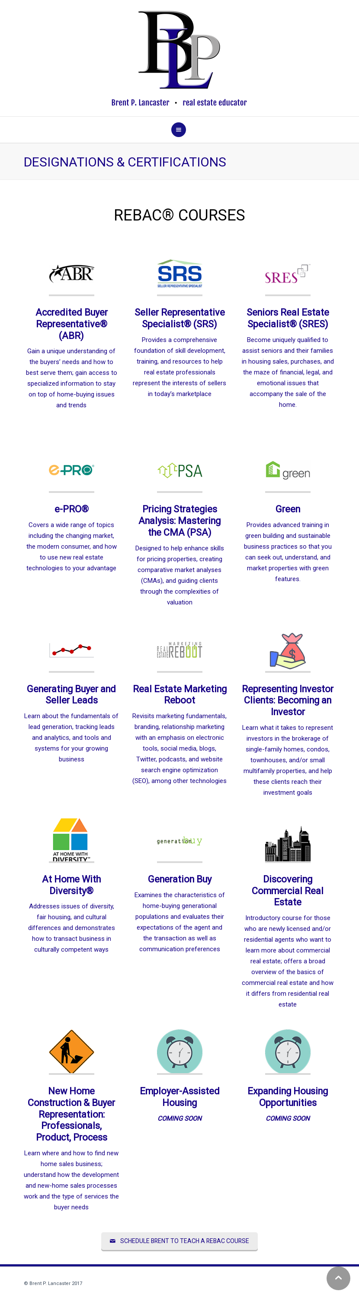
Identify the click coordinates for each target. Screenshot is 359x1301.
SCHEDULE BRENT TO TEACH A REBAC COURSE (179, 1240)
